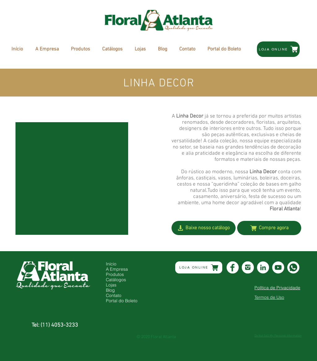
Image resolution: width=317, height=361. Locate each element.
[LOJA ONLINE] (278, 49)
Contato (113, 295)
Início (111, 264)
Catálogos (116, 279)
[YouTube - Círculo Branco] (278, 267)
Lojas (111, 285)
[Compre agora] (269, 228)
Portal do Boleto (121, 300)
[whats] (293, 267)
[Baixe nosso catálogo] (204, 228)
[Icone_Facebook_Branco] (233, 267)
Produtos (115, 274)
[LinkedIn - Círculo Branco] (263, 267)
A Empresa (117, 269)
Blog (110, 290)
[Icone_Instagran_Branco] (248, 267)
